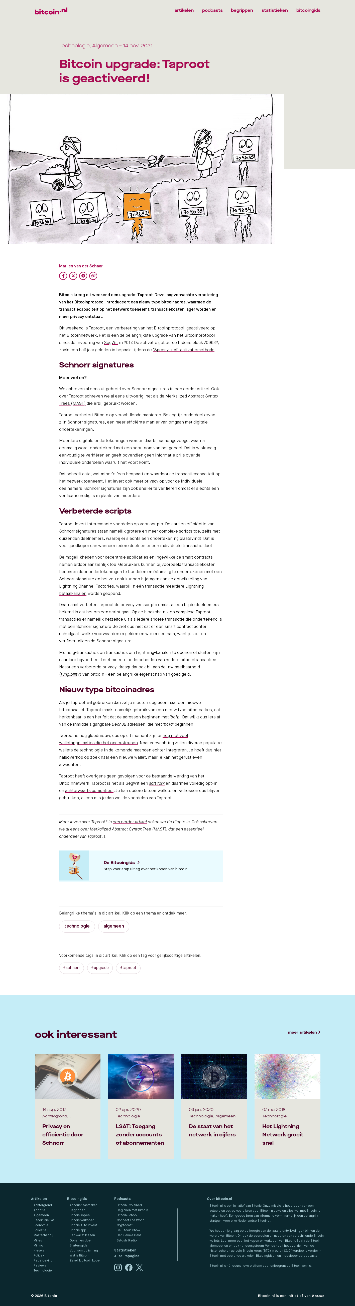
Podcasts (122, 1199)
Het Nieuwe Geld (129, 1235)
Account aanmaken (83, 1205)
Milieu (38, 1240)
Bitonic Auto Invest (83, 1225)
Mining (38, 1245)
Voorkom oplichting (84, 1250)
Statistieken (125, 1250)
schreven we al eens (105, 396)
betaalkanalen (72, 594)
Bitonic (50, 1296)
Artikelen (39, 1199)
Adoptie (39, 1210)
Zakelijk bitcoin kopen (85, 1260)
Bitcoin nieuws (44, 1220)
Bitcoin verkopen (82, 1220)
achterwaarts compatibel (89, 791)
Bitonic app (78, 1230)
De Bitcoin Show (128, 1230)
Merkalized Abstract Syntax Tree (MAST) (128, 829)
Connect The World (131, 1220)
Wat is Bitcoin (79, 1255)
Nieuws (39, 1250)
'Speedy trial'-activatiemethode (183, 350)
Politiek (39, 1255)
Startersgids (78, 1245)
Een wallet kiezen (82, 1235)
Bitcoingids (77, 1199)
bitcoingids (308, 10)
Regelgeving (43, 1260)
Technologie (43, 1270)
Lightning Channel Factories (86, 586)
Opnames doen (81, 1240)
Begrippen (77, 1210)
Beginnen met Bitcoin (132, 1210)
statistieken (275, 10)
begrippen (242, 10)
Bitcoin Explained (129, 1205)
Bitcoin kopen (80, 1215)
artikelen (184, 10)
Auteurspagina (126, 1256)
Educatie (40, 1230)
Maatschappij (43, 1235)
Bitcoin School (127, 1215)
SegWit (111, 343)
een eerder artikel (130, 822)
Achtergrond (43, 1205)
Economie (41, 1225)
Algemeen (41, 1215)
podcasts (212, 10)
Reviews (40, 1265)
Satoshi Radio (127, 1240)
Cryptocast (125, 1225)
